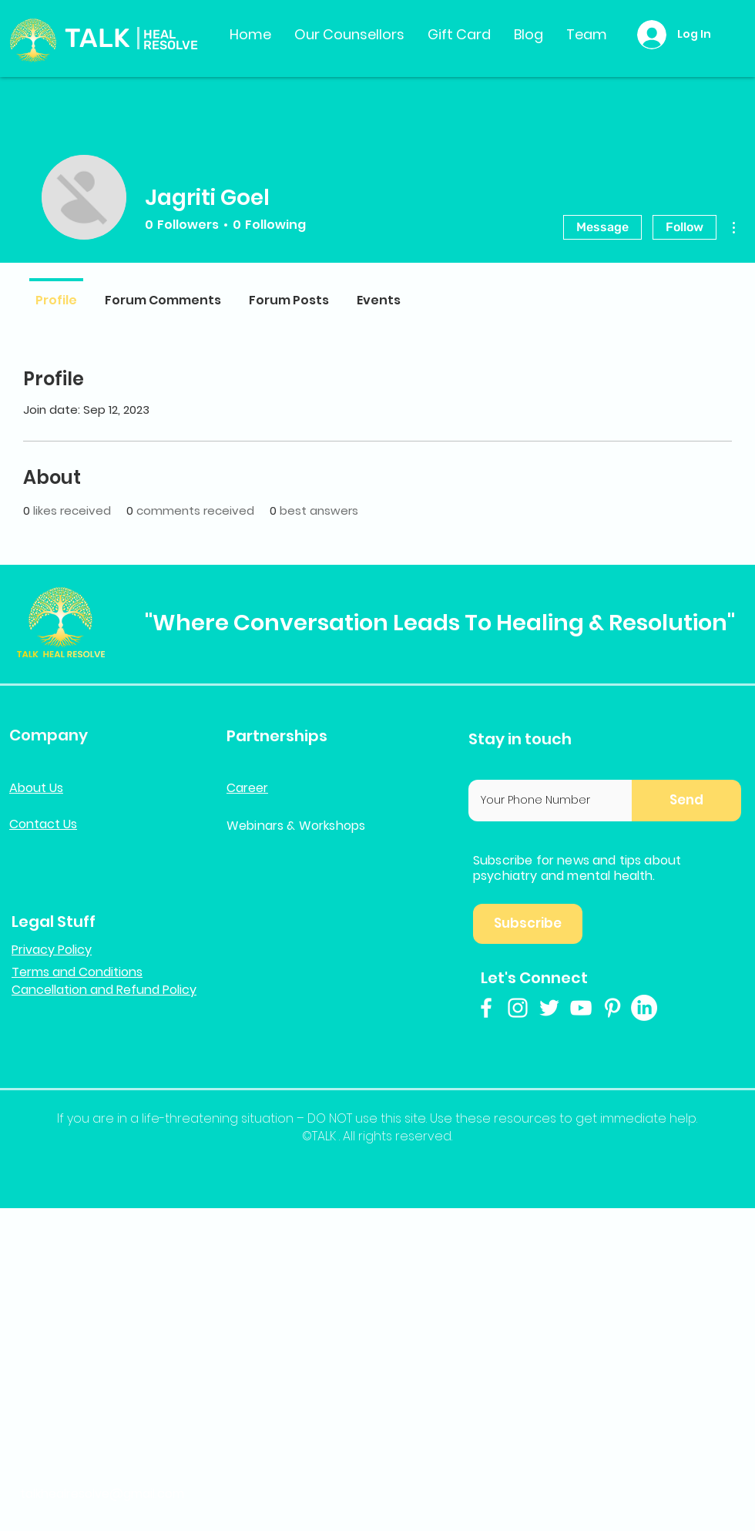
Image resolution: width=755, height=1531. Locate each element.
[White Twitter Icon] (549, 1008)
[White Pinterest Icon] (612, 1008)
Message (602, 227)
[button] (686, 800)
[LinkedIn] (644, 1008)
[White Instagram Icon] (518, 1008)
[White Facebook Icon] (486, 1008)
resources (525, 1118)
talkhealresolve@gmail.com (102, 1493)
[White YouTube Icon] (581, 1008)
